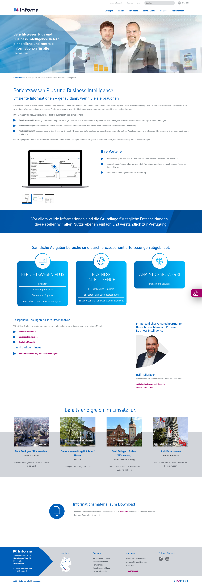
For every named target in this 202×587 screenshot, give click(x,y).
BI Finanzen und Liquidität (101, 288)
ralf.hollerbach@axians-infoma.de (150, 384)
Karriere (129, 2)
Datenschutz (24, 580)
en (187, 2)
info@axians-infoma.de (22, 568)
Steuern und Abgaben (42, 295)
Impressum (36, 580)
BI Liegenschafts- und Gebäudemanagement (101, 300)
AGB (15, 580)
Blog (138, 2)
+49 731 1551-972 (144, 387)
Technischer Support (101, 558)
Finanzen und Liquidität (159, 283)
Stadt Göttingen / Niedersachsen (31, 451)
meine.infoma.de (114, 2)
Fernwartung (98, 564)
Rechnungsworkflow (43, 289)
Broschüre (123, 511)
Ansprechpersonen (100, 561)
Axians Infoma (19, 77)
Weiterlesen (133, 570)
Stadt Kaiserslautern (171, 451)
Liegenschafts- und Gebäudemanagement (43, 301)
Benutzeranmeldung (101, 568)
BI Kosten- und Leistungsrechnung (101, 294)
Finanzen (42, 283)
